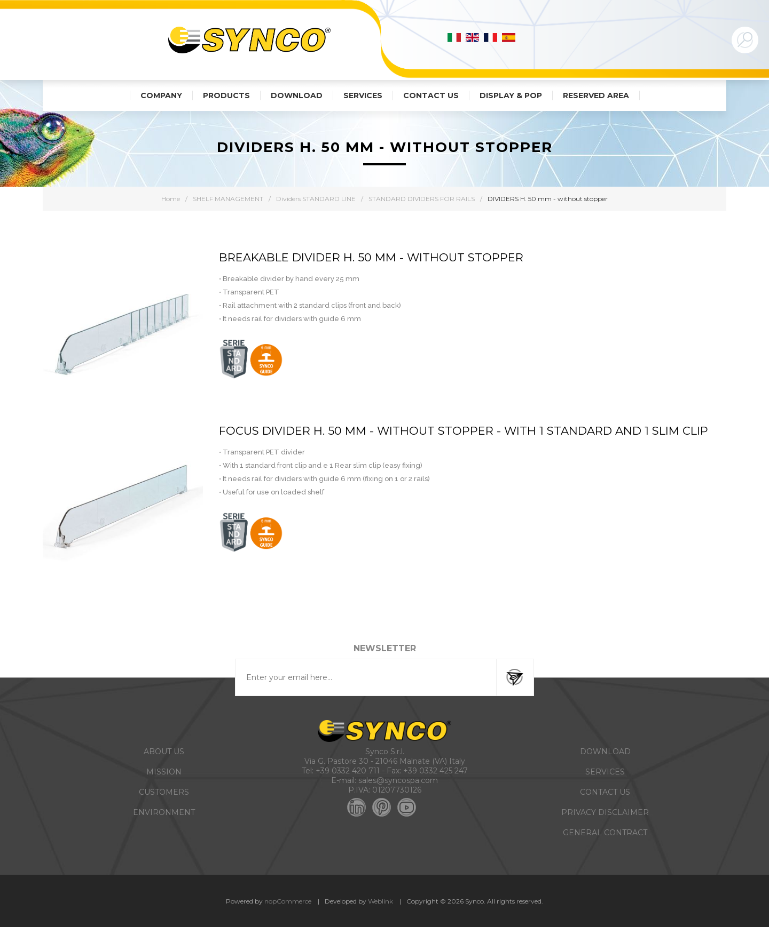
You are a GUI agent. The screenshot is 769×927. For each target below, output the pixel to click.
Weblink (380, 901)
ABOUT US (164, 751)
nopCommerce (287, 901)
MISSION (164, 772)
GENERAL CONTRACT (605, 832)
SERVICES (605, 772)
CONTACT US (605, 792)
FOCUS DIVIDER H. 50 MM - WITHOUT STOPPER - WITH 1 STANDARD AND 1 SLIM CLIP (463, 430)
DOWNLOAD (605, 751)
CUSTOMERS (164, 792)
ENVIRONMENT (164, 812)
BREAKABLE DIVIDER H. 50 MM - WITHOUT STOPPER (371, 257)
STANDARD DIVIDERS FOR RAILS (421, 199)
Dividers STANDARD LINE (316, 199)
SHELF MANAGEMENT (228, 199)
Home (170, 199)
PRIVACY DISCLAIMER (605, 812)
